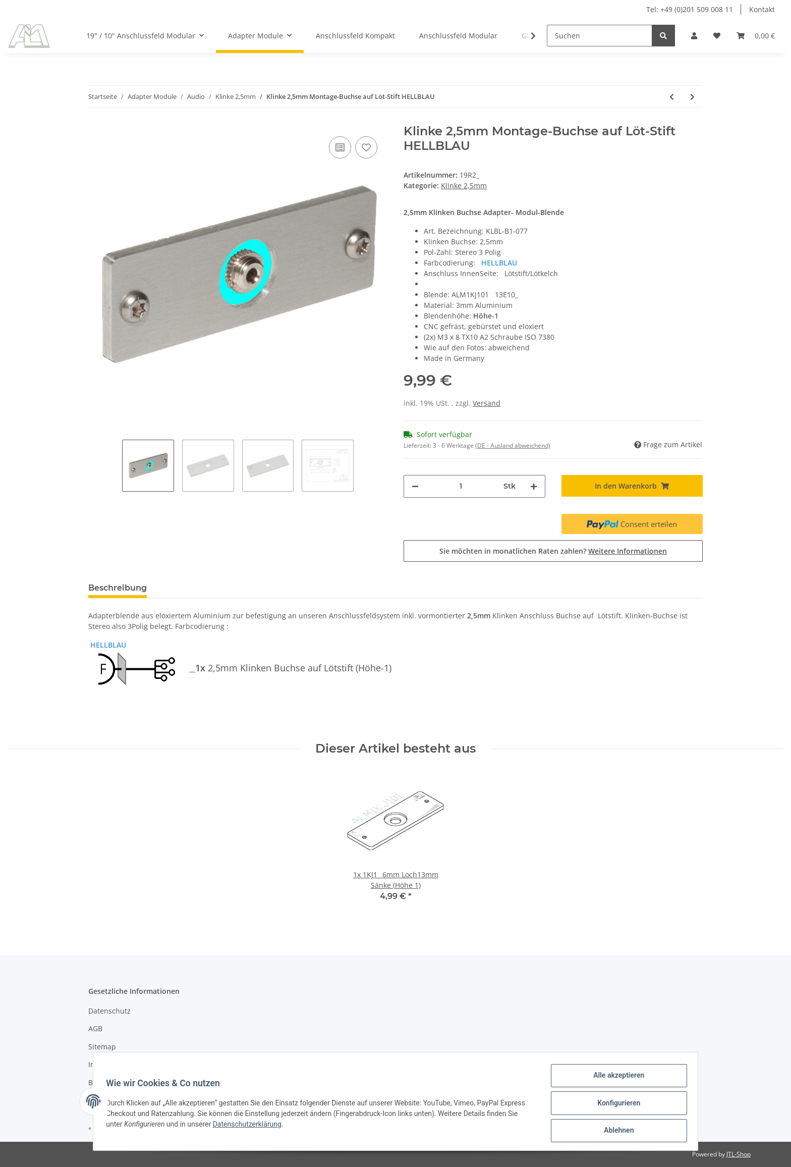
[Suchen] (599, 35)
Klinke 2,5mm (464, 185)
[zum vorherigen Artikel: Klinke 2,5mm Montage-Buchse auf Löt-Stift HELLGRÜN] (671, 97)
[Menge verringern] (415, 486)
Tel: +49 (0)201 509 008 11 (689, 9)
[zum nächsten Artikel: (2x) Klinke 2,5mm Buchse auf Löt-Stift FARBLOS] (692, 97)
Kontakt (762, 9)
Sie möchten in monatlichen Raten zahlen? (553, 551)
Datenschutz (109, 1011)
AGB (95, 1028)
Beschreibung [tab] (117, 588)
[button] (694, 35)
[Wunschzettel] (716, 35)
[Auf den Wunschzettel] (366, 147)
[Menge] (461, 486)
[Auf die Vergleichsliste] (340, 147)
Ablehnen (615, 1131)
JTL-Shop (738, 1154)
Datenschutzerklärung (250, 1126)
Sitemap (102, 1046)
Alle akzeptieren (615, 1079)
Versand (486, 403)
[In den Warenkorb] (632, 486)
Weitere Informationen (627, 551)
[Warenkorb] (755, 35)
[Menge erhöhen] (534, 486)
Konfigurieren (615, 1105)
